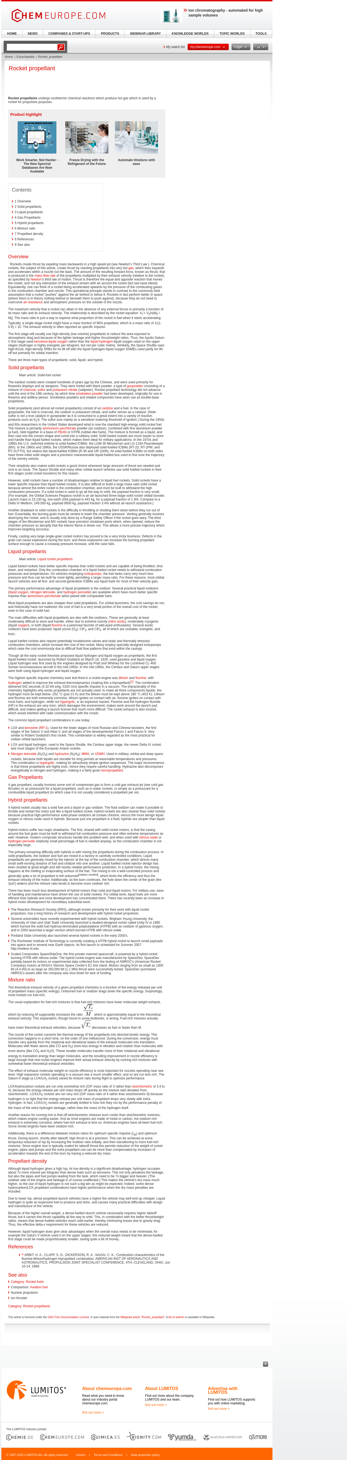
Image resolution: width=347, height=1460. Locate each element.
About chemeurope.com (107, 1388)
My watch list (175, 47)
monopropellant (112, 770)
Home (9, 56)
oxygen (23, 625)
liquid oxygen (58, 341)
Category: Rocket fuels (27, 1282)
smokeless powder (89, 394)
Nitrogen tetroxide (24, 754)
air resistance (33, 302)
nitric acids (117, 621)
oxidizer (107, 408)
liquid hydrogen (102, 341)
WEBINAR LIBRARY (145, 34)
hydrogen (15, 683)
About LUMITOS (161, 1388)
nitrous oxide (148, 837)
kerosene (40, 341)
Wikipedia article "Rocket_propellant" (142, 1317)
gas (131, 268)
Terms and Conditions (108, 1454)
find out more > (93, 1412)
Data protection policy (145, 1454)
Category (14, 1306)
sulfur (41, 390)
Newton (36, 279)
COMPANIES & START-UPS (69, 34)
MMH (85, 754)
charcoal (29, 390)
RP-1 (43, 728)
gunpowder (135, 386)
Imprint (80, 1454)
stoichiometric (142, 1086)
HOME (12, 34)
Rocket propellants (36, 1306)
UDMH (100, 754)
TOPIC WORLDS (232, 34)
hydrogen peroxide (76, 592)
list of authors (176, 1317)
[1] (131, 681)
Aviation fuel (39, 1287)
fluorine (57, 625)
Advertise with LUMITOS (222, 1390)
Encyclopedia (25, 56)
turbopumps (92, 574)
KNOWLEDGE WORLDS (190, 34)
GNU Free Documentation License (68, 1317)
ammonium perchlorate (59, 428)
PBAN (62, 432)
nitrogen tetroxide (42, 592)
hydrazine (62, 754)
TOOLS (260, 34)
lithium (123, 678)
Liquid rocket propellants (55, 559)
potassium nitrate (65, 390)
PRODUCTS (110, 34)
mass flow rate (44, 276)
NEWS (33, 34)
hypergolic (67, 702)
